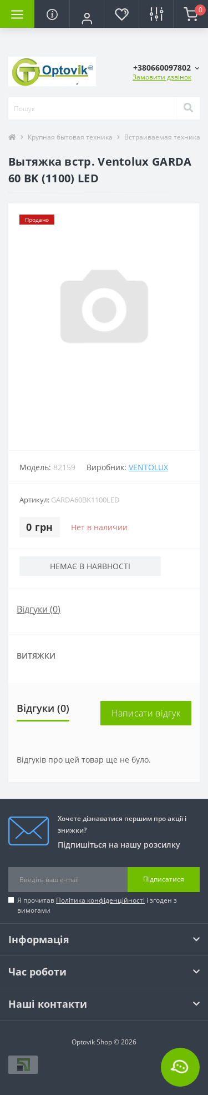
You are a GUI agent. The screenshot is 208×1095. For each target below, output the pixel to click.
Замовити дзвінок (162, 77)
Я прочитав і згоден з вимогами (97, 905)
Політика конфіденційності (100, 900)
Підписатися (163, 879)
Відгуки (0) (38, 609)
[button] (86, 18)
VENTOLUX (148, 467)
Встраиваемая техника (162, 137)
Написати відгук (146, 713)
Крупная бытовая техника (70, 137)
